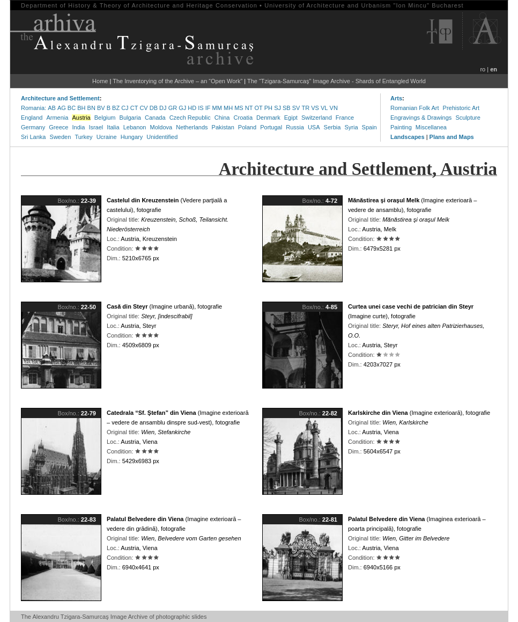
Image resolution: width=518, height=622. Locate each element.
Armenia (57, 117)
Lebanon (134, 127)
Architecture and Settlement (60, 98)
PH (268, 108)
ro (482, 69)
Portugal (271, 127)
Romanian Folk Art (414, 108)
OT (258, 108)
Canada (155, 117)
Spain (369, 127)
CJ (124, 108)
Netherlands (192, 127)
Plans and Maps (452, 137)
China (222, 117)
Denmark (268, 117)
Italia (113, 127)
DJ (162, 108)
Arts (396, 98)
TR (306, 108)
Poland (247, 127)
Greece (58, 127)
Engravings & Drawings (421, 117)
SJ (277, 108)
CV (143, 108)
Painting (401, 127)
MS (238, 108)
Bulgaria (130, 117)
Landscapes (407, 137)
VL (324, 108)
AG (61, 108)
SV (296, 108)
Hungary (132, 137)
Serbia (332, 127)
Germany (33, 127)
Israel (95, 127)
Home (100, 81)
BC (72, 108)
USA (314, 127)
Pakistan (223, 127)
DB (154, 108)
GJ (182, 108)
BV (101, 108)
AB (52, 108)
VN (334, 108)
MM (217, 108)
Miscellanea (431, 127)
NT (249, 108)
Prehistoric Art (461, 108)
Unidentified (161, 137)
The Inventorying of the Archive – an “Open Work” (177, 81)
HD (192, 108)
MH (228, 108)
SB (287, 108)
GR (172, 108)
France (345, 117)
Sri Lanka (33, 137)
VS (315, 108)
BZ (116, 108)
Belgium (105, 117)
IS (200, 108)
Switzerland (316, 117)
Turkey (83, 137)
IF (208, 108)
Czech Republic (190, 117)
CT (134, 108)
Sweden (60, 137)
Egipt (291, 117)
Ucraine (107, 137)
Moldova (161, 127)
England (31, 117)
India (78, 127)
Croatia (243, 117)
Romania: (33, 108)
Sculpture (467, 117)
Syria (351, 127)
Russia (295, 127)
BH (81, 108)
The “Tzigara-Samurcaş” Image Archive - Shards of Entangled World (336, 81)
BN (91, 108)
